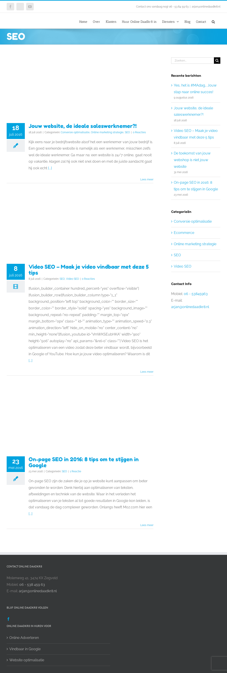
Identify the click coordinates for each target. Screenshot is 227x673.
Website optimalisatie (26, 660)
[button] (213, 20)
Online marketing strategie (107, 132)
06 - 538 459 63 (32, 584)
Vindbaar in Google (25, 649)
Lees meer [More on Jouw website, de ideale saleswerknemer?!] (146, 179)
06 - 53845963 (196, 294)
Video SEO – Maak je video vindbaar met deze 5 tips (89, 270)
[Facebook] (8, 619)
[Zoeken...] (192, 60)
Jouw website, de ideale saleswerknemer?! (83, 126)
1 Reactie (75, 471)
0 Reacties (139, 132)
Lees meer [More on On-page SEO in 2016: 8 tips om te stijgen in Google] (146, 525)
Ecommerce (184, 233)
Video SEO (72, 278)
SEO (127, 132)
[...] (50, 168)
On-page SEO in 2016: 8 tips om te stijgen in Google (84, 462)
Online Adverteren (24, 638)
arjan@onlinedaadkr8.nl (206, 6)
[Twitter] (15, 619)
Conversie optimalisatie (75, 132)
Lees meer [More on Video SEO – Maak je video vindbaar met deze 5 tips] (146, 371)
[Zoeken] (217, 60)
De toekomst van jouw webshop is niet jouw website (192, 159)
